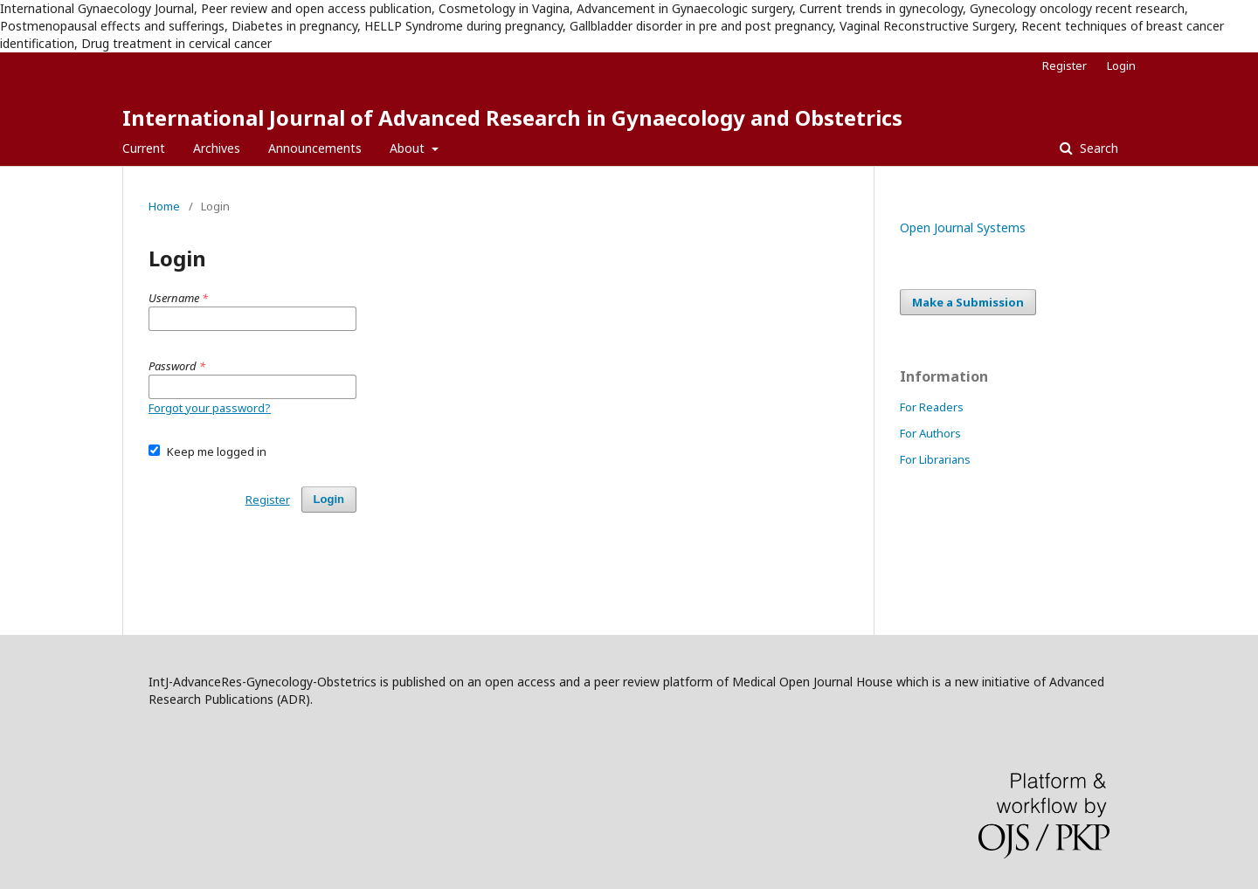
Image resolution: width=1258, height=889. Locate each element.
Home (164, 206)
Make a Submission (968, 302)
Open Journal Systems (963, 227)
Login (1121, 65)
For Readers (932, 407)
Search (1097, 148)
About (409, 148)
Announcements (315, 148)
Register (1064, 65)
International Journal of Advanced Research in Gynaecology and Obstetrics (512, 117)
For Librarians (935, 459)
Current (143, 148)
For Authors (930, 433)
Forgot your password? (210, 408)
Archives (216, 148)
